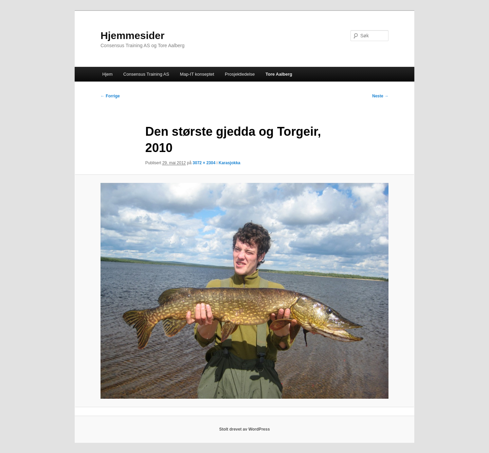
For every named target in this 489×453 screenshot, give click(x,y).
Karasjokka (229, 163)
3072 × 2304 (204, 163)
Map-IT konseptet (197, 74)
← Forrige (110, 96)
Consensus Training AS (146, 74)
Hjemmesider (132, 35)
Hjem (107, 74)
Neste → (380, 96)
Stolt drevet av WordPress (244, 429)
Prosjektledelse (240, 74)
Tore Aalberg (279, 74)
